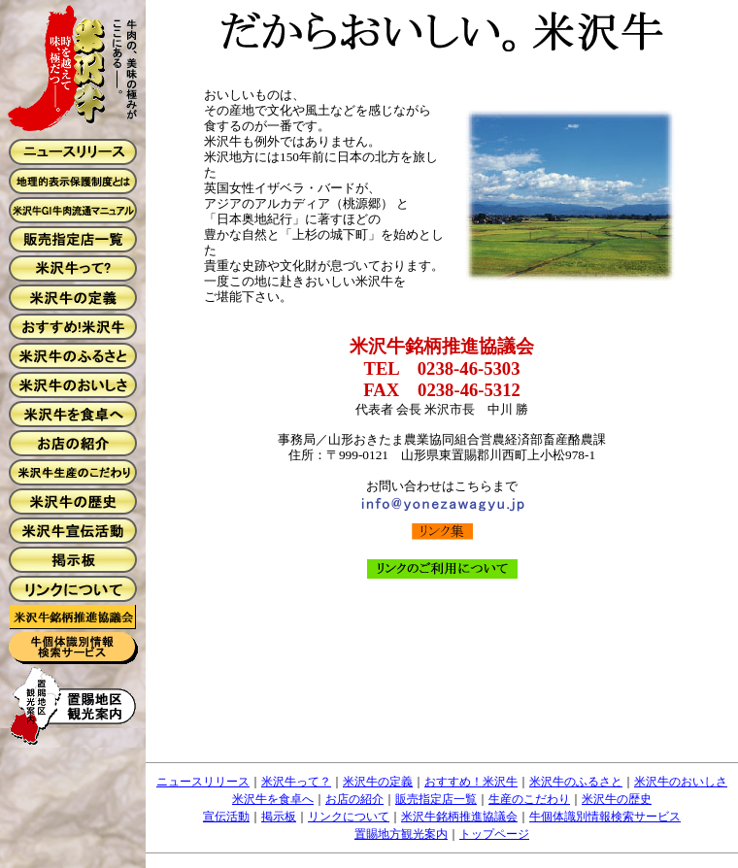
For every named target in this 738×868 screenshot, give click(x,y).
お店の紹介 (354, 799)
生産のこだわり (529, 799)
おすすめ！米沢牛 (471, 781)
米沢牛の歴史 (617, 799)
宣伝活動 (226, 816)
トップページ (494, 834)
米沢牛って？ (296, 781)
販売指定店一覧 (436, 799)
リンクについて (348, 816)
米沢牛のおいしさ (680, 781)
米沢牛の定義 (378, 781)
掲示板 (278, 816)
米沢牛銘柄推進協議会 (459, 816)
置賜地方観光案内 (401, 834)
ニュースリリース (203, 781)
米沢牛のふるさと (575, 781)
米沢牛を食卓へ (273, 799)
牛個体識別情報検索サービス (605, 816)
